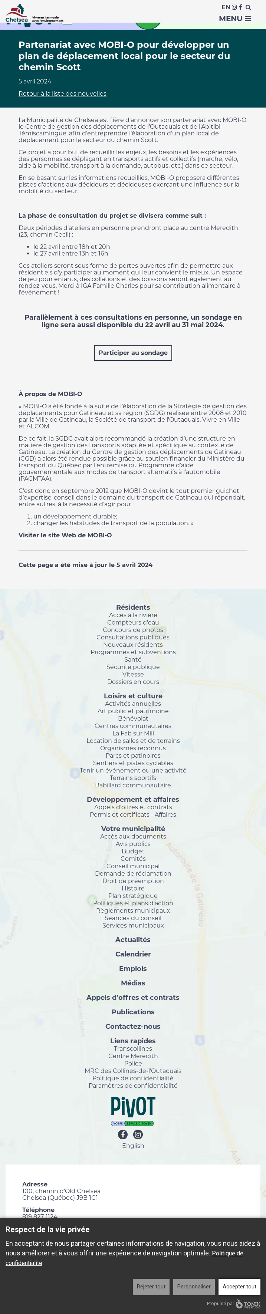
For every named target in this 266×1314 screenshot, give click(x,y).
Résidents (133, 607)
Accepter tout (239, 1286)
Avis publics (133, 843)
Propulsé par (233, 1303)
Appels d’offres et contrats (133, 997)
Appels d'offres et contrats (133, 807)
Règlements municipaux (133, 910)
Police (133, 1063)
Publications (133, 1011)
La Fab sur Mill (133, 733)
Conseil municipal (133, 866)
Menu (235, 18)
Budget (133, 851)
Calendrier (133, 954)
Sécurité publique (133, 666)
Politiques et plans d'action (133, 903)
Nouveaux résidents (133, 644)
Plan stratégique (133, 895)
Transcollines (133, 1048)
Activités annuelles (133, 703)
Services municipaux (133, 925)
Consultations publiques (133, 637)
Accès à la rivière (133, 615)
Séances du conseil (133, 918)
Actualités (133, 939)
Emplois (133, 968)
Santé (133, 659)
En (225, 7)
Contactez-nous (133, 1026)
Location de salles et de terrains (133, 740)
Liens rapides (133, 1040)
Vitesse (133, 674)
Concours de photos (133, 629)
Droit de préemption (133, 880)
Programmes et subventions (133, 652)
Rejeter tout (151, 1286)
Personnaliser (194, 1286)
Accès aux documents (133, 836)
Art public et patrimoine (133, 711)
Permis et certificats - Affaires (133, 814)
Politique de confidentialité (133, 1078)
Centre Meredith (133, 1056)
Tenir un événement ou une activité (133, 770)
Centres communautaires (133, 725)
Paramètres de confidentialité (133, 1085)
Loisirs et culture (133, 695)
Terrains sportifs (133, 777)
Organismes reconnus (133, 748)
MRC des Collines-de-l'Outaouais (133, 1070)
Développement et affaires (133, 799)
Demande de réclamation (133, 873)
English (133, 1145)
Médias (133, 983)
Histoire (133, 888)
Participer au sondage (133, 352)
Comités (133, 858)
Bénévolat (133, 718)
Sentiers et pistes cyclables (133, 763)
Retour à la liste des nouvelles (62, 93)
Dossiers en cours (133, 681)
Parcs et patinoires (133, 755)
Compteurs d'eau (133, 622)
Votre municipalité (133, 828)
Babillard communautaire (133, 785)
